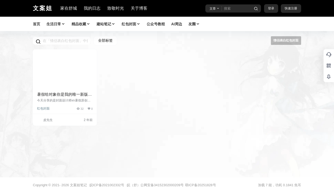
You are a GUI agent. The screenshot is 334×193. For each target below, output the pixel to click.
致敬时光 (115, 8)
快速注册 (291, 8)
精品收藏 (80, 24)
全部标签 (105, 40)
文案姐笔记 (78, 185)
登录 (271, 8)
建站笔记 (106, 24)
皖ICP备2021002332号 (107, 185)
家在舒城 (68, 8)
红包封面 (131, 24)
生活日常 (55, 24)
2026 (65, 185)
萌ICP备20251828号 (200, 185)
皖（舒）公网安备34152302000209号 (155, 185)
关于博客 (139, 8)
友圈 (194, 24)
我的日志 (92, 8)
